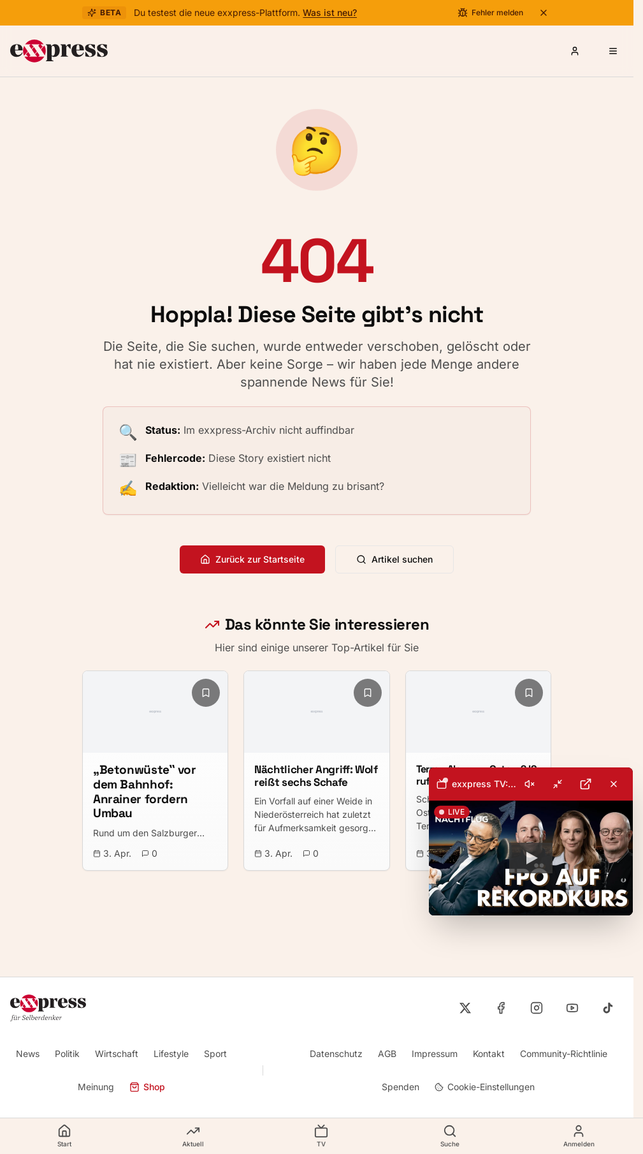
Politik (67, 1053)
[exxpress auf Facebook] (501, 1008)
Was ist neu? (330, 12)
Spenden (400, 1086)
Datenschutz (336, 1053)
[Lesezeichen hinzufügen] (206, 693)
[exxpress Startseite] (59, 51)
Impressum (435, 1053)
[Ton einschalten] (529, 784)
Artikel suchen (394, 559)
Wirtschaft (116, 1053)
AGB (387, 1053)
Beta (104, 12)
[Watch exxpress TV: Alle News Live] (531, 858)
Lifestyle (171, 1053)
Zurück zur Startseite (252, 559)
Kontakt (489, 1053)
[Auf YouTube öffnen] (585, 784)
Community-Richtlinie (563, 1053)
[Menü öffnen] (613, 51)
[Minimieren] (557, 784)
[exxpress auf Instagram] (536, 1008)
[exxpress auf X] (465, 1008)
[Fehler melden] (490, 13)
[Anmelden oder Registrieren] (575, 51)
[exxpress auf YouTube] (572, 1008)
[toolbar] (531, 784)
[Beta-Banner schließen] (543, 12)
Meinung (96, 1086)
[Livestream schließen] (613, 784)
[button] (531, 858)
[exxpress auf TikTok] (608, 1008)
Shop (147, 1086)
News (28, 1053)
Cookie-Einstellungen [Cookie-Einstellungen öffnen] (485, 1086)
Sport (215, 1053)
